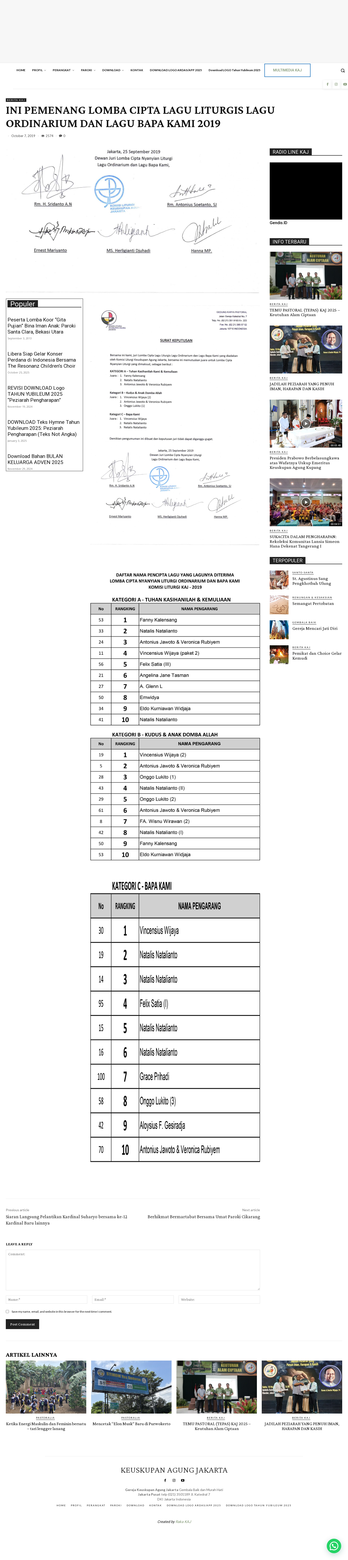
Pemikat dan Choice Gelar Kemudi (316, 655)
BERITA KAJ (16, 100)
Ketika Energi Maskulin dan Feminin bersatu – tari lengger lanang (46, 1426)
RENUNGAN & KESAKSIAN (312, 596)
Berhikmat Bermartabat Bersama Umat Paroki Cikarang (204, 1216)
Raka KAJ (183, 1521)
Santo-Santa (303, 571)
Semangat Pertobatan (313, 602)
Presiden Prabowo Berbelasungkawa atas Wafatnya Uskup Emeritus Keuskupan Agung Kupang (304, 462)
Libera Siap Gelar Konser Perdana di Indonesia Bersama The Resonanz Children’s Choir (41, 360)
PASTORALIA (45, 1417)
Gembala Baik (304, 621)
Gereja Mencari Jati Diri (314, 627)
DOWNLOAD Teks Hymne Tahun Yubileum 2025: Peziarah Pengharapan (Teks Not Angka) (43, 428)
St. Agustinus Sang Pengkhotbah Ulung (311, 580)
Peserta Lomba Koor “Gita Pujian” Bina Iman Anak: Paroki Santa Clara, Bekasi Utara (41, 326)
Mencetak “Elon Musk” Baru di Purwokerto (131, 1426)
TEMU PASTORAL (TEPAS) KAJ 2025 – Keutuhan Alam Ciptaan (304, 312)
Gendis (188, 1534)
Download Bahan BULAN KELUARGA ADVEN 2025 (35, 459)
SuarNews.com (166, 1534)
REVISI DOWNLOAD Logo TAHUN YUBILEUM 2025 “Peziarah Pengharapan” (36, 394)
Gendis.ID (278, 222)
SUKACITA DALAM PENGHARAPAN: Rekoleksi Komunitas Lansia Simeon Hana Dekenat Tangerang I (304, 540)
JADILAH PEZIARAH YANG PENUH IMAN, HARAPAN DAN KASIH (302, 386)
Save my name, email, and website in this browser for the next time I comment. (62, 1311)
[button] (334, 1546)
